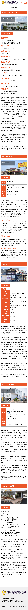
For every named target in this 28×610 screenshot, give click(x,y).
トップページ (4, 8)
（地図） (9, 413)
